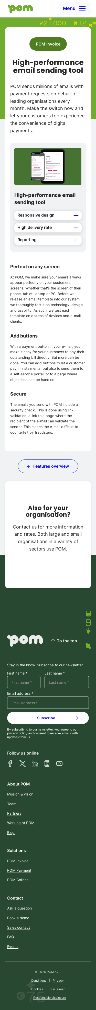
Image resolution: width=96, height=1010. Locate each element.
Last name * (55, 673)
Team (11, 804)
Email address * (20, 693)
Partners (14, 813)
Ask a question (19, 908)
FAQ (10, 937)
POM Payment (19, 870)
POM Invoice (48, 44)
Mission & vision (20, 794)
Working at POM (20, 823)
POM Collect (17, 880)
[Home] (19, 8)
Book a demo (18, 918)
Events (12, 946)
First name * (17, 673)
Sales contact (18, 927)
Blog (11, 832)
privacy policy (17, 733)
